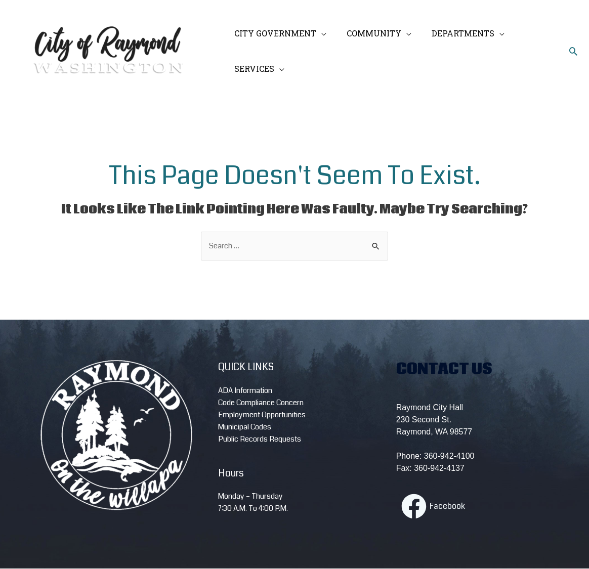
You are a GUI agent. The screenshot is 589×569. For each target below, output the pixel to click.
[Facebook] (433, 506)
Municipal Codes (244, 427)
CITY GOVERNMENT (273, 33)
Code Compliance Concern (261, 403)
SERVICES (252, 68)
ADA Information (245, 391)
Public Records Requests (259, 439)
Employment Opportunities (262, 415)
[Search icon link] (573, 51)
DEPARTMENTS (453, 33)
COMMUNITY (368, 33)
